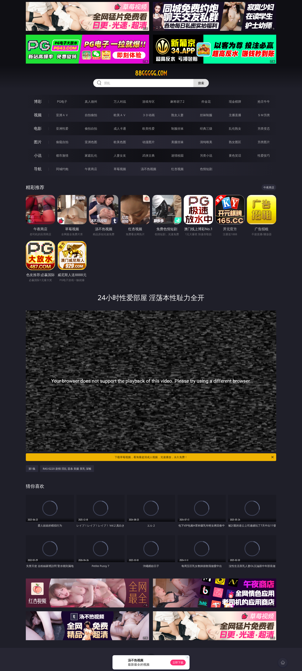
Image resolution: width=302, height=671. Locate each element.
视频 (38, 115)
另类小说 (206, 155)
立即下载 (178, 662)
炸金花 (206, 101)
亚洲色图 (91, 142)
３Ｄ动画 (148, 115)
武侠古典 (148, 155)
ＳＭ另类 (264, 115)
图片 (38, 141)
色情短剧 (206, 169)
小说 (38, 155)
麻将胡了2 (177, 101)
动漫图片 (148, 142)
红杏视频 (177, 169)
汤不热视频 (148, 169)
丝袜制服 (206, 115)
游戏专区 (148, 101)
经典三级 (206, 128)
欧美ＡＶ (120, 115)
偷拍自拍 (91, 128)
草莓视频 (120, 169)
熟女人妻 (177, 115)
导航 (38, 168)
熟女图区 (235, 142)
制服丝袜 (177, 128)
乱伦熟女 (235, 128)
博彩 (38, 101)
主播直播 (235, 115)
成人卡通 (120, 128)
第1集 (32, 468)
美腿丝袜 (177, 142)
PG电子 (62, 101)
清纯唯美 (206, 142)
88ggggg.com (151, 73)
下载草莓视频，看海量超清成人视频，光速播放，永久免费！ (194, 457)
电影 (38, 128)
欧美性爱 (148, 128)
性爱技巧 (264, 155)
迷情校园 (177, 155)
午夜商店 (91, 169)
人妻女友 (120, 155)
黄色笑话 (235, 155)
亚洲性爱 (62, 128)
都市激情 (62, 155)
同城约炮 (62, 169)
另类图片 (264, 142)
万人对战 (120, 101)
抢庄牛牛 (264, 101)
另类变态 (264, 128)
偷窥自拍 (62, 142)
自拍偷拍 (91, 115)
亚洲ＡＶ (62, 115)
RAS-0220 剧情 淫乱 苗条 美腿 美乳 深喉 (67, 468)
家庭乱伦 (91, 155)
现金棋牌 (235, 101)
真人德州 (91, 101)
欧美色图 (120, 142)
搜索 (201, 83)
